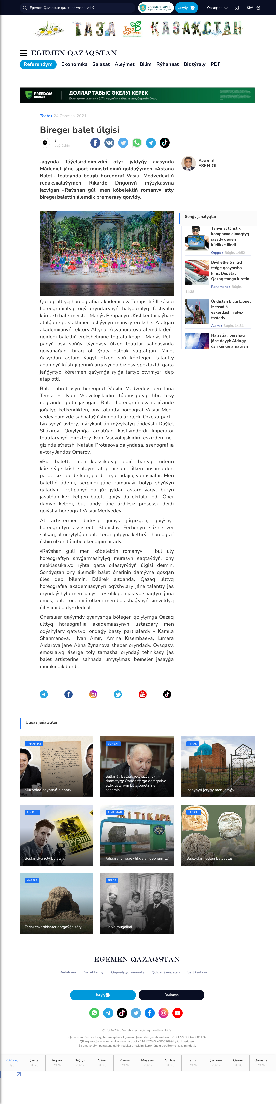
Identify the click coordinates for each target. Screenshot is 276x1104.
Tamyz (192, 1063)
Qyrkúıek (215, 1063)
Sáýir (102, 1063)
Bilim (146, 64)
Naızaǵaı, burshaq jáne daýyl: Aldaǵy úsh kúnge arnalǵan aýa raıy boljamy (229, 344)
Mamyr (124, 1063)
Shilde (170, 1063)
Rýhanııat (167, 64)
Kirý (253, 7)
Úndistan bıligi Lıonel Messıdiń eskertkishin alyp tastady (231, 310)
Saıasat (101, 64)
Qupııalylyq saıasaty (127, 972)
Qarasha (260, 1063)
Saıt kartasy (197, 972)
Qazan (238, 1063)
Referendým (38, 64)
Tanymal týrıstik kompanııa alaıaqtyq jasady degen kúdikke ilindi (230, 237)
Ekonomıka (74, 64)
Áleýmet (125, 64)
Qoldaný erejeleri (166, 972)
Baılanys (171, 994)
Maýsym (147, 1063)
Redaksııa (68, 972)
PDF (215, 64)
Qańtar (34, 1063)
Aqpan (56, 1063)
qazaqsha (217, 7)
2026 (11, 1063)
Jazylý (186, 7)
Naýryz (79, 1063)
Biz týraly (195, 64)
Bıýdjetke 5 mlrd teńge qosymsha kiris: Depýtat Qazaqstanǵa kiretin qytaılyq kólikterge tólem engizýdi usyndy (230, 279)
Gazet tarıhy (94, 972)
